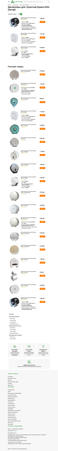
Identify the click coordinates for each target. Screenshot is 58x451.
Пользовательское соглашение (14, 442)
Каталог (9, 4)
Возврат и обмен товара (13, 381)
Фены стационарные (12, 419)
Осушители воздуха (12, 417)
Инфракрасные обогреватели (14, 410)
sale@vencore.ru (13, 433)
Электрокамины (11, 403)
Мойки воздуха (11, 398)
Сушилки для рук (11, 415)
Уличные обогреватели (13, 412)
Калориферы (10, 408)
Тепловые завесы (11, 407)
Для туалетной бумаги (24, 4)
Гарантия (10, 380)
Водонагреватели (11, 400)
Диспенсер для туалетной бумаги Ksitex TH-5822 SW (28, 233)
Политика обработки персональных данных (17, 440)
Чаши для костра (11, 414)
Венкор (9, 429)
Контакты (10, 383)
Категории (29, 314)
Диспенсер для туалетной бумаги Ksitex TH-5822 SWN (28, 192)
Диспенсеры (15, 4)
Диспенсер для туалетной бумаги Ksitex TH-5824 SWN (28, 71)
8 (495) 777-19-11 (13, 430)
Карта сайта (10, 385)
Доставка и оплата (12, 378)
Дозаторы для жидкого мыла (14, 420)
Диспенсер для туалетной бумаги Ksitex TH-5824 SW (28, 246)
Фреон (9, 391)
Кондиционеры (11, 389)
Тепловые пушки (11, 405)
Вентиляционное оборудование (14, 393)
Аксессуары (10, 424)
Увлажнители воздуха (12, 396)
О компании (10, 376)
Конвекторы (10, 401)
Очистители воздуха (12, 395)
